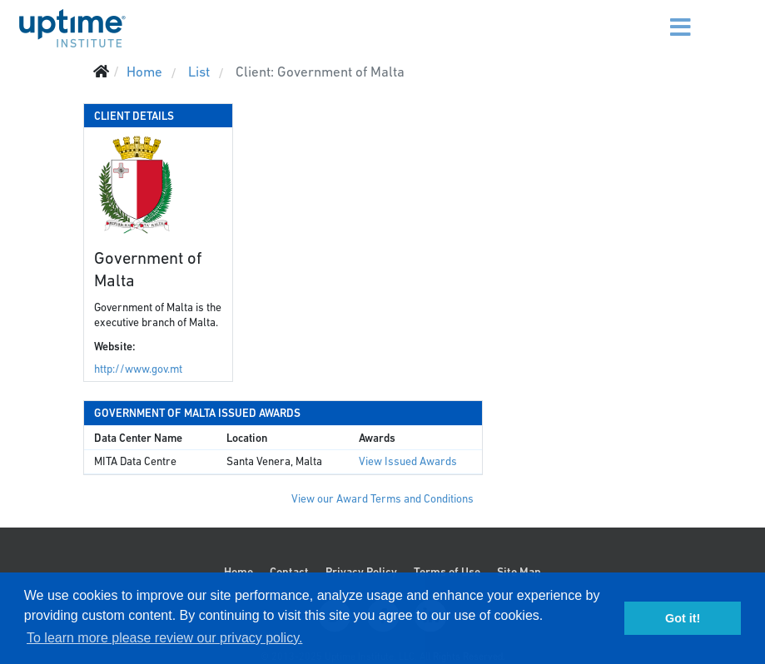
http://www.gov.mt (138, 369)
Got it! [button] (682, 618)
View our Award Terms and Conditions (382, 499)
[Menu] (664, 16)
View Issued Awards (408, 461)
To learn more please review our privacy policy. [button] (164, 638)
